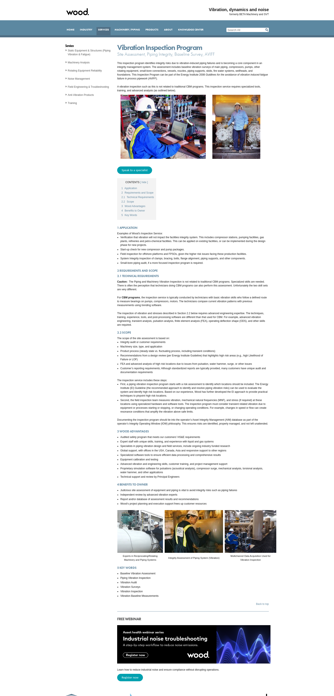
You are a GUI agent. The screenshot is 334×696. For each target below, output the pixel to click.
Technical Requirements (137, 197)
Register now (130, 677)
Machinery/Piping (127, 29)
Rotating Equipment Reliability (85, 70)
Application (129, 188)
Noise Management (79, 78)
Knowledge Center (190, 29)
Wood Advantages (133, 206)
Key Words (129, 215)
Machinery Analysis (79, 62)
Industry (86, 29)
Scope (127, 201)
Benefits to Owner (133, 210)
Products (151, 29)
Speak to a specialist (135, 170)
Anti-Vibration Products (81, 94)
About (168, 29)
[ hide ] (144, 182)
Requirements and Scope (137, 192)
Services (103, 29)
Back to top (262, 604)
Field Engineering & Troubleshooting (88, 86)
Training (72, 103)
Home (70, 29)
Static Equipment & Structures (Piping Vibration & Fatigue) (89, 52)
